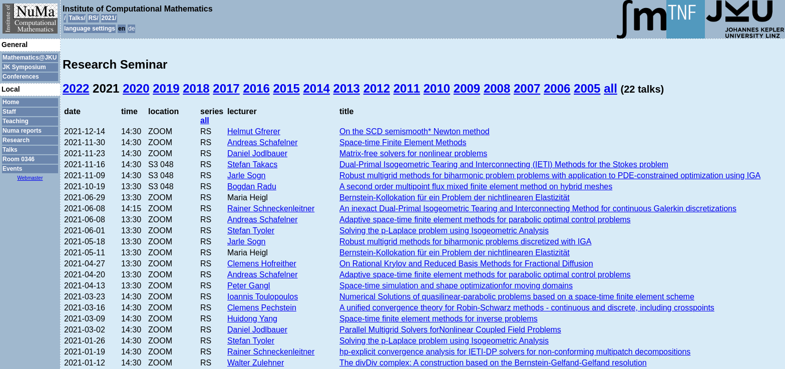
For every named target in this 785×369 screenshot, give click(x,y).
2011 (407, 88)
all (610, 88)
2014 (316, 88)
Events (12, 168)
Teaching (16, 121)
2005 (587, 88)
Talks (10, 149)
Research (16, 140)
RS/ (93, 18)
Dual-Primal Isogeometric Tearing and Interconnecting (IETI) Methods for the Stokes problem (503, 164)
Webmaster (30, 178)
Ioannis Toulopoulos (262, 296)
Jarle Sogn (246, 175)
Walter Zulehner (255, 362)
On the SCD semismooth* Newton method (414, 131)
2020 (136, 88)
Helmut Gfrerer (253, 131)
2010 (437, 88)
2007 (527, 88)
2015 (286, 88)
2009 (467, 88)
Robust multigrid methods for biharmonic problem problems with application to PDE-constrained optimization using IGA (549, 175)
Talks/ (77, 18)
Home (11, 102)
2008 (497, 88)
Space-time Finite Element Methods (402, 142)
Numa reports (22, 130)
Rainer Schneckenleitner (270, 208)
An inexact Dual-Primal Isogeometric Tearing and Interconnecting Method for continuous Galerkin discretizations (537, 208)
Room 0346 (19, 159)
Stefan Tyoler (250, 230)
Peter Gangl (248, 285)
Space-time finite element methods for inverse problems (438, 318)
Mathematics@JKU (30, 57)
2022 (76, 88)
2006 (557, 88)
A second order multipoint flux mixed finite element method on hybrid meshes (475, 186)
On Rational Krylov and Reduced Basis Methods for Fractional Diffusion (466, 263)
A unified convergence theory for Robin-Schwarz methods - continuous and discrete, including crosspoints (526, 307)
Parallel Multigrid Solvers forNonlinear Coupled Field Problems (450, 329)
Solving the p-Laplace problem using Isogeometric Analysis (444, 230)
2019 (166, 88)
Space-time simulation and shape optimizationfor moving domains (456, 285)
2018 (196, 88)
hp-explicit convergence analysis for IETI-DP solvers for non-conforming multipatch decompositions (514, 351)
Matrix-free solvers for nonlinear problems (413, 153)
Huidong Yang (252, 318)
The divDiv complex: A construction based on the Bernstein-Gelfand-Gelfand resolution (493, 362)
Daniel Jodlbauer (257, 153)
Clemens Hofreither (261, 263)
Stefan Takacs (252, 164)
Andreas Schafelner (262, 142)
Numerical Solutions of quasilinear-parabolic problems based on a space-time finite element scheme (516, 296)
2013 (346, 88)
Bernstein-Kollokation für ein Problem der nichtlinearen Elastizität (454, 197)
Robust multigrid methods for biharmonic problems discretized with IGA (465, 241)
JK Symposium (24, 67)
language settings (89, 28)
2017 (226, 88)
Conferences (21, 76)
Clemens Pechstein (261, 307)
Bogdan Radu (251, 186)
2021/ (109, 18)
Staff (9, 111)
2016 (256, 88)
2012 (376, 88)
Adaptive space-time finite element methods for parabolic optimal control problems (485, 219)
